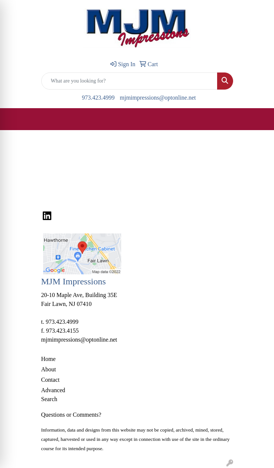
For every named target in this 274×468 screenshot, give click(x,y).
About (48, 369)
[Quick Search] (129, 81)
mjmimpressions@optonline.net (158, 97)
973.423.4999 (98, 97)
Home (48, 359)
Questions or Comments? (71, 414)
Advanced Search (53, 394)
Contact (50, 380)
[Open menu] (259, 119)
